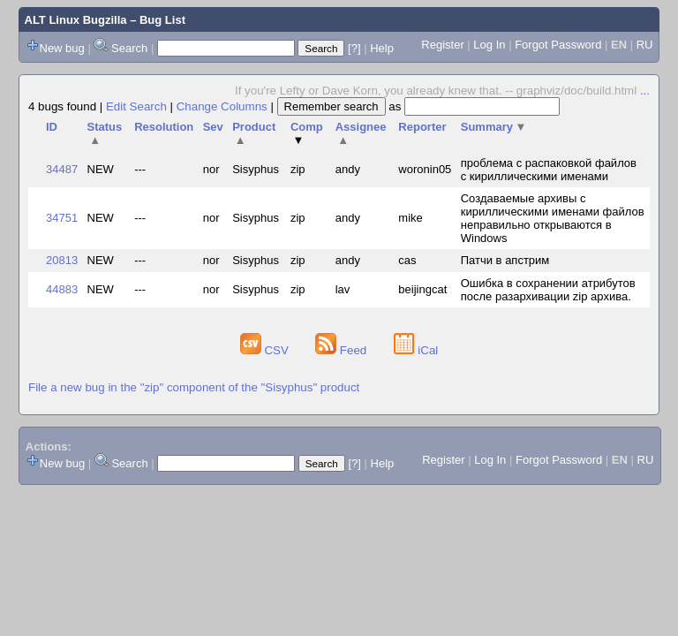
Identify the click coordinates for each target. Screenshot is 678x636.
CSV (266, 350)
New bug (62, 48)
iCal (416, 350)
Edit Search (136, 106)
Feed (342, 350)
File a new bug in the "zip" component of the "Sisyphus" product (193, 387)
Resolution (163, 126)
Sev (213, 126)
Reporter (422, 126)
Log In (489, 44)
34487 (62, 169)
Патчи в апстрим (505, 260)
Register (442, 44)
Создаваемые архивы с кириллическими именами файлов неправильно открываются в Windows (552, 218)
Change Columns (222, 106)
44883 (62, 289)
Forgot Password (558, 44)
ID (51, 126)
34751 (62, 217)
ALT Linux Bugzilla (76, 19)
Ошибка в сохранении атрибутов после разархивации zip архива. (548, 289)
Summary (494, 126)
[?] (354, 48)
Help (382, 48)
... (645, 90)
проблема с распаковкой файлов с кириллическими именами (549, 169)
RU (645, 44)
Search (129, 48)
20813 (62, 260)
